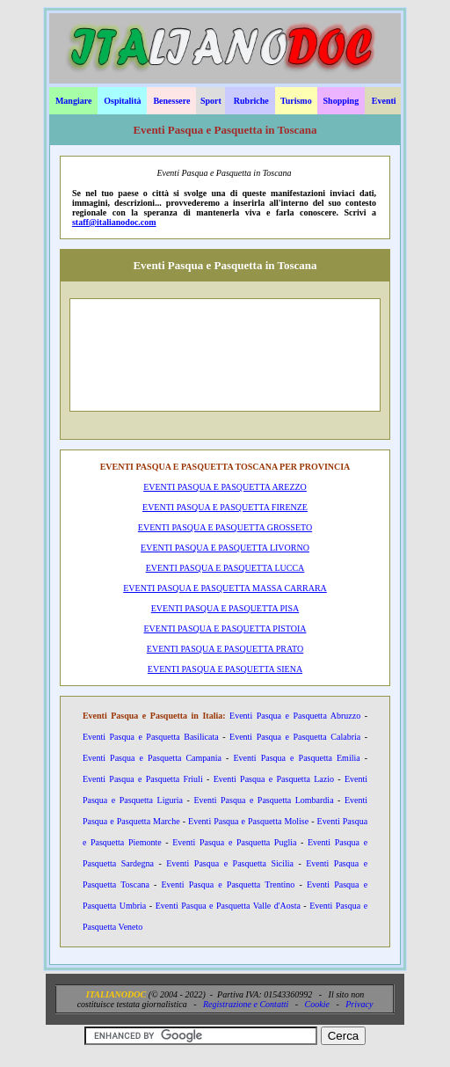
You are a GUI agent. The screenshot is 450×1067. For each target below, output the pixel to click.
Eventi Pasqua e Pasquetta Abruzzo (294, 715)
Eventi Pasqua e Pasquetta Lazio (274, 779)
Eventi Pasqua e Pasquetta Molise (248, 821)
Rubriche (251, 101)
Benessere (171, 101)
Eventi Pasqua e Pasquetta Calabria (294, 737)
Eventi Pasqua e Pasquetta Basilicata (151, 737)
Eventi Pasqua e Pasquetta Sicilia (230, 863)
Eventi (384, 101)
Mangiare (73, 101)
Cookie (317, 1004)
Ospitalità (122, 101)
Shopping (341, 101)
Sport (210, 101)
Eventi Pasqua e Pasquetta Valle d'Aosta (228, 905)
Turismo (296, 101)
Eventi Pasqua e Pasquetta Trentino (227, 884)
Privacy (359, 1004)
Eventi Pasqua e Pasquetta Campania (152, 758)
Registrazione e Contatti (245, 1004)
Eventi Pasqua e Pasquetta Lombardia (263, 800)
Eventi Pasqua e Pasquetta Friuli (143, 779)
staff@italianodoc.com (114, 222)
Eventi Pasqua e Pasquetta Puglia (234, 842)
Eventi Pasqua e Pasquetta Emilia (296, 758)
